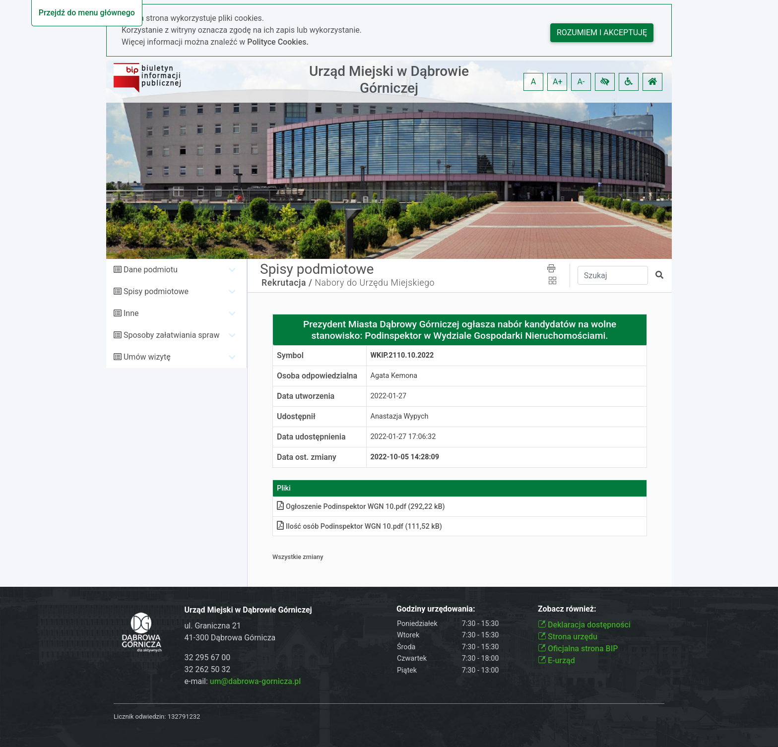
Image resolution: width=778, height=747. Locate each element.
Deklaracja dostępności (584, 624)
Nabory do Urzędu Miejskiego (375, 283)
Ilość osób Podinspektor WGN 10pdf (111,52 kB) (359, 526)
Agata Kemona (394, 376)
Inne (131, 313)
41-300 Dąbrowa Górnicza (230, 637)
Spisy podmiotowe (156, 291)
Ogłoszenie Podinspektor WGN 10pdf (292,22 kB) (361, 506)
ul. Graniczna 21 (213, 625)
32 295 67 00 (208, 657)
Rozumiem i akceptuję (602, 32)
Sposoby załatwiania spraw (171, 335)
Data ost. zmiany (306, 457)
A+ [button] (558, 81)
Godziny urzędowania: (435, 609)
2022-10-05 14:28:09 (405, 457)
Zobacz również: (567, 609)
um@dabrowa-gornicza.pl (255, 681)
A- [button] (581, 81)
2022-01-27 (389, 396)
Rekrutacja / (287, 283)
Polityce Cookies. (278, 42)
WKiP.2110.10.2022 (402, 355)
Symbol (290, 355)
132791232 (184, 716)
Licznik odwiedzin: (140, 716)
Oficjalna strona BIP (578, 648)
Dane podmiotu (151, 269)
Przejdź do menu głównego (87, 12)
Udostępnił (296, 416)
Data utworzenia (305, 396)
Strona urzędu (567, 636)
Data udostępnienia (311, 436)
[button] (605, 82)
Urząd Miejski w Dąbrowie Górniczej (389, 79)
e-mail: (243, 681)
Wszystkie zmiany (298, 556)
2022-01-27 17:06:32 (403, 437)
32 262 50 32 (208, 669)
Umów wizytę (147, 357)
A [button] (533, 81)
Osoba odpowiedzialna (317, 375)
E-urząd (556, 660)
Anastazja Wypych (400, 416)
